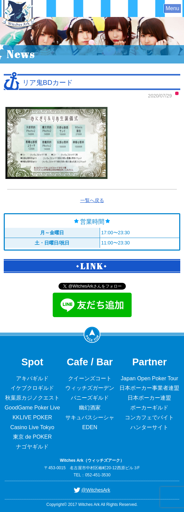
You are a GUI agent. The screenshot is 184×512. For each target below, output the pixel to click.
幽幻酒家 (90, 407)
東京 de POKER (32, 437)
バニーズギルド (90, 398)
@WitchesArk (95, 490)
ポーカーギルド (149, 407)
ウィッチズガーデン (89, 388)
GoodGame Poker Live (32, 407)
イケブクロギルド (32, 388)
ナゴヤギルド (32, 447)
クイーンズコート (90, 378)
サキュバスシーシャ (89, 417)
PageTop (92, 334)
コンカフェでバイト (149, 417)
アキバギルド (32, 378)
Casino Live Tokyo (32, 427)
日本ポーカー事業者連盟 (149, 388)
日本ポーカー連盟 (149, 398)
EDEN (89, 427)
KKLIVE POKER (32, 417)
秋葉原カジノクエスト (32, 398)
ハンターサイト (149, 427)
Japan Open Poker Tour (149, 378)
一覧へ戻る (92, 200)
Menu (172, 8)
